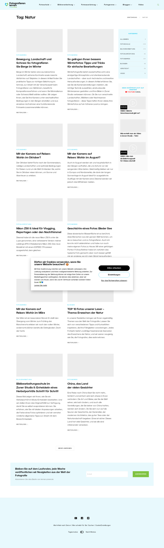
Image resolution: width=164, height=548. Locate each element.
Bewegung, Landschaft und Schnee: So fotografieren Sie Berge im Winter (33, 63)
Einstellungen (114, 275)
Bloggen (126, 4)
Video (141, 4)
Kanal (133, 92)
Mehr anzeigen (65, 448)
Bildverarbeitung (65, 4)
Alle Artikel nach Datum (62, 525)
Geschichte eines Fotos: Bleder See (89, 228)
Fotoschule (44, 4)
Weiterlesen (22, 112)
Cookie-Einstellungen (103, 525)
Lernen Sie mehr (40, 285)
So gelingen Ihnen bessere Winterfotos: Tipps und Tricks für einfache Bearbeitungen (86, 63)
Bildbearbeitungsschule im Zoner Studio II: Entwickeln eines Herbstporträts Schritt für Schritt (37, 388)
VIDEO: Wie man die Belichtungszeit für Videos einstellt (127, 159)
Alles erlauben (114, 268)
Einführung (132, 17)
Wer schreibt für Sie (79, 525)
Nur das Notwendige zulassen (114, 281)
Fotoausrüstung (88, 4)
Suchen (91, 525)
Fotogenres (109, 4)
